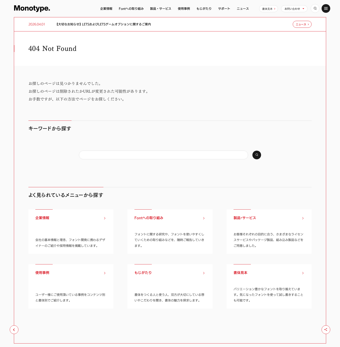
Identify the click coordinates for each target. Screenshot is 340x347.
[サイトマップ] (326, 8)
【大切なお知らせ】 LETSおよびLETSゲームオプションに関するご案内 (104, 24)
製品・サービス (160, 8)
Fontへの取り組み (131, 8)
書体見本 (267, 9)
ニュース (243, 8)
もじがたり (204, 8)
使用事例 (184, 8)
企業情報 (106, 8)
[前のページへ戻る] (14, 329)
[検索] (315, 8)
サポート (224, 8)
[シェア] (326, 329)
